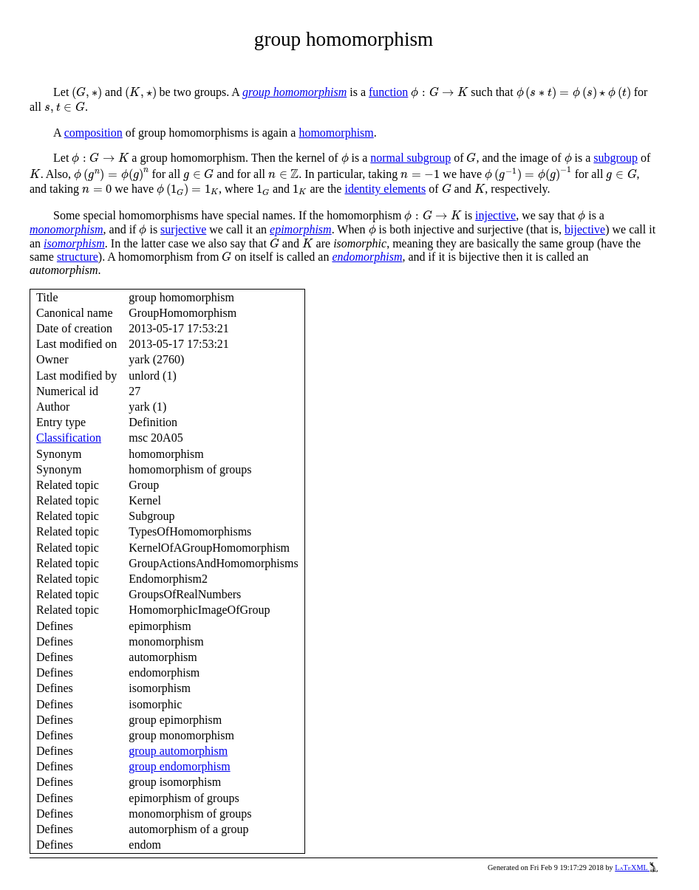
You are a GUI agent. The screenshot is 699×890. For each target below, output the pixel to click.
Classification (68, 437)
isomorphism (74, 243)
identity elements (385, 188)
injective (495, 215)
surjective (183, 229)
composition (93, 132)
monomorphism (66, 229)
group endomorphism (179, 766)
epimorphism (301, 229)
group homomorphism (294, 92)
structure (77, 256)
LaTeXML (636, 867)
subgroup (615, 157)
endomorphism (367, 256)
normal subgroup (410, 157)
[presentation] (87, 93)
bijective (585, 229)
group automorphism (178, 750)
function (388, 92)
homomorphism (336, 132)
